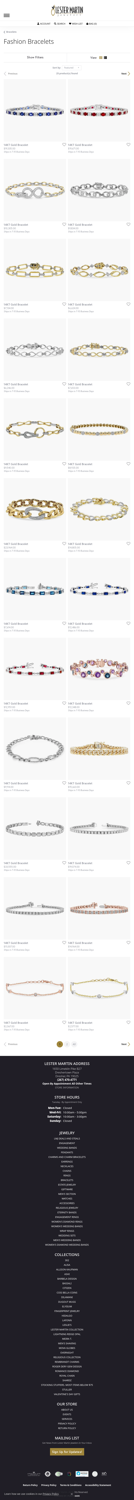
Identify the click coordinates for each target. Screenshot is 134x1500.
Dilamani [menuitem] (67, 1297)
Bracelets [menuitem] (67, 1180)
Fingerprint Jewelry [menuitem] (67, 1311)
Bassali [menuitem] (67, 1283)
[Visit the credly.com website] (95, 1474)
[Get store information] (67, 1087)
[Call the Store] (67, 1080)
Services (67, 1419)
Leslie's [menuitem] (67, 1325)
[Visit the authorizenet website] (47, 1474)
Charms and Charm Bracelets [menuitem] (67, 1157)
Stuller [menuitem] (67, 1389)
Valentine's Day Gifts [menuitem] (67, 1394)
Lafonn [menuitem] (67, 1320)
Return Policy (67, 1428)
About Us (67, 1409)
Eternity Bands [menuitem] (67, 1212)
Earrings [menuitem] (67, 1161)
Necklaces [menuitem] (67, 1166)
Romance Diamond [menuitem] (67, 1371)
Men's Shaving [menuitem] (67, 1343)
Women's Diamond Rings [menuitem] (67, 1221)
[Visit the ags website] (34, 1474)
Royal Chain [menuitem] (67, 1375)
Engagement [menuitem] (67, 1143)
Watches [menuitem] (67, 1198)
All (74, 1044)
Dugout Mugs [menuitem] (67, 1301)
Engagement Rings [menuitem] (67, 1217)
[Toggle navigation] (6, 15)
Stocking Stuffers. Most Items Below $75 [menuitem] (67, 1385)
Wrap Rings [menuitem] (67, 1231)
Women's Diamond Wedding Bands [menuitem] (67, 1244)
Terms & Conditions (71, 1485)
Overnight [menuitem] (67, 1352)
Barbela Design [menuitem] (67, 1278)
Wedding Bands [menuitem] (67, 1147)
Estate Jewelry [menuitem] (67, 1184)
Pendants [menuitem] (67, 1152)
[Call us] (67, 1083)
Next (124, 73)
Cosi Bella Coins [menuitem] (67, 1292)
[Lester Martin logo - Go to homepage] (67, 10)
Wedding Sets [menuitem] (67, 1235)
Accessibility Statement (98, 1485)
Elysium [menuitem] (67, 1306)
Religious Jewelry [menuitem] (67, 1207)
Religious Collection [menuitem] (66, 1357)
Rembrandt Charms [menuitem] (67, 1361)
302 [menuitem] (67, 1260)
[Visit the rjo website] (104, 1474)
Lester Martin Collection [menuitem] (67, 1329)
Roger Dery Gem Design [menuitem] (67, 1366)
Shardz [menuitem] (66, 1380)
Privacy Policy (67, 1423)
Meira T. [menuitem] (67, 1338)
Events (67, 1414)
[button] (43, 24)
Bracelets (11, 31)
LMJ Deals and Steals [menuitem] (67, 1138)
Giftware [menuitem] (67, 1189)
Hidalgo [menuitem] (67, 1315)
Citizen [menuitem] (67, 1288)
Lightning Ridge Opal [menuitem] (67, 1334)
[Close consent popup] (72, 1494)
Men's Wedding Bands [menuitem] (67, 1240)
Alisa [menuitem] (67, 1265)
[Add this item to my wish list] (63, 144)
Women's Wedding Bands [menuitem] (67, 1226)
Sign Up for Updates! (67, 1452)
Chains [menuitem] (67, 1170)
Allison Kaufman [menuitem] (67, 1269)
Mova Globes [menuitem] (67, 1348)
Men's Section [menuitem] (67, 1194)
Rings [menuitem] (67, 1175)
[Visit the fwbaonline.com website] (59, 1474)
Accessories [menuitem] (66, 1203)
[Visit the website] (69, 1474)
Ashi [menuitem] (67, 1274)
